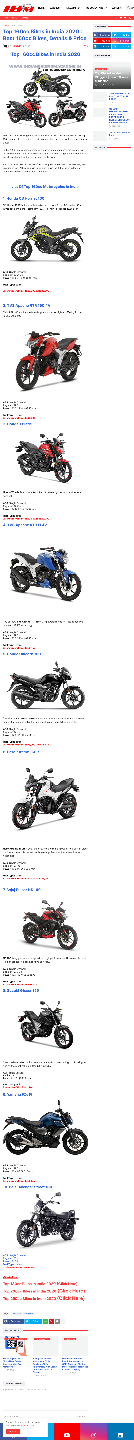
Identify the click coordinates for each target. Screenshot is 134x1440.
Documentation (95, 8)
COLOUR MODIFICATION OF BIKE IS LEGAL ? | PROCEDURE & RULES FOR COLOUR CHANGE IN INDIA (119, 116)
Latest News (17, 25)
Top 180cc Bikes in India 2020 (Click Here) (40, 1284)
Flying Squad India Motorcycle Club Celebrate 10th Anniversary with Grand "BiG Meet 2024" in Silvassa (45, 1365)
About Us (14, 18)
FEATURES (54, 8)
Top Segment (28, 1313)
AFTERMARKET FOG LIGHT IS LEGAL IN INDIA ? (119, 96)
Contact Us (25, 18)
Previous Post (11, 1416)
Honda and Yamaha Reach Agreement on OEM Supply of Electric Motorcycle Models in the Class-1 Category (75, 1364)
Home (41, 8)
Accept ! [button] (13, 1431)
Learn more (28, 1425)
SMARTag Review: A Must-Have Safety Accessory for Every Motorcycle (13, 1362)
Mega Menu (73, 8)
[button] (121, 7)
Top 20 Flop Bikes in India (119, 133)
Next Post (82, 1416)
